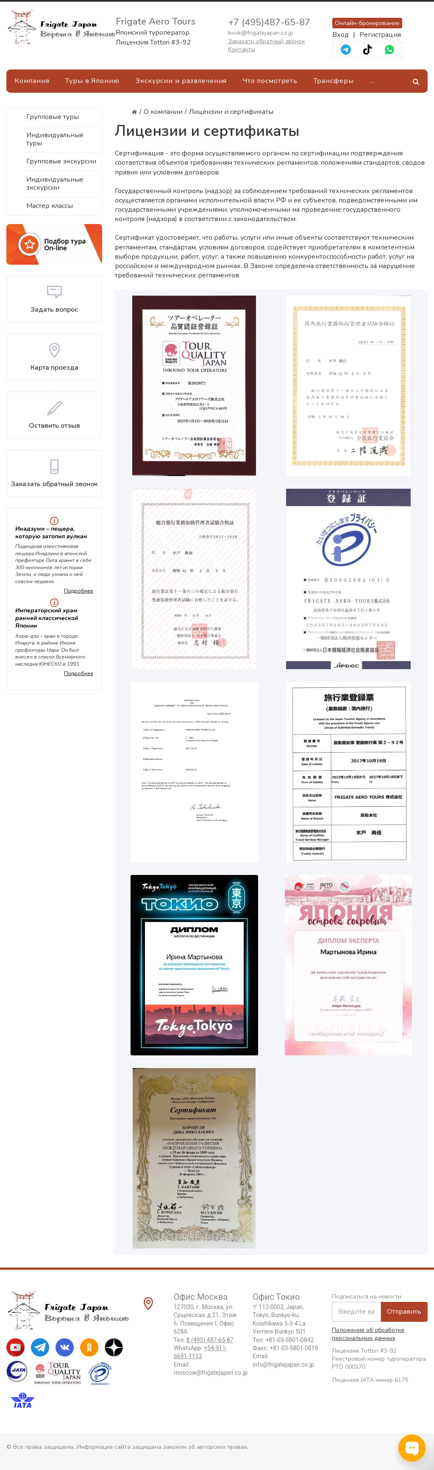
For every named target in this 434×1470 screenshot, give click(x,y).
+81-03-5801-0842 (289, 1340)
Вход (340, 34)
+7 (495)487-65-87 (269, 22)
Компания (32, 81)
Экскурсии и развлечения (181, 81)
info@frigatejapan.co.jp (283, 1364)
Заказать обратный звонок (266, 41)
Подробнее (78, 590)
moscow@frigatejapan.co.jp (211, 1372)
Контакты (241, 49)
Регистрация (380, 34)
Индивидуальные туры (54, 139)
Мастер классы (49, 205)
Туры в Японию (92, 81)
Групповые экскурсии (61, 161)
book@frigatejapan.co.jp (260, 33)
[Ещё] (372, 81)
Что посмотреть (270, 81)
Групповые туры (52, 117)
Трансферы (334, 81)
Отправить (404, 1311)
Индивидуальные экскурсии (54, 183)
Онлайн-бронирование (367, 23)
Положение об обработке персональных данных (368, 1334)
